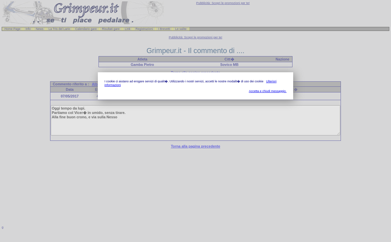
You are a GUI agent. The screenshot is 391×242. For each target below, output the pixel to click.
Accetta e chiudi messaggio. (267, 91)
